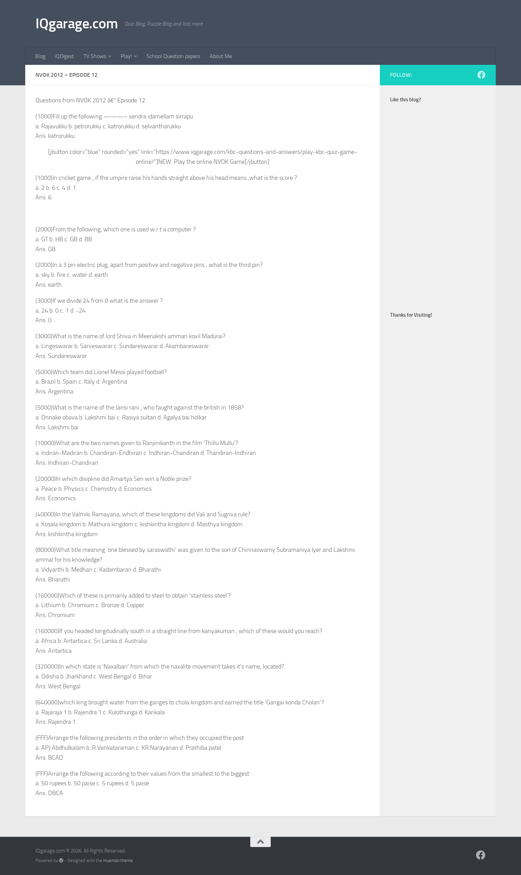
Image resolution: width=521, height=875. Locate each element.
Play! (126, 56)
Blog (40, 56)
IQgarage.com (76, 23)
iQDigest (64, 56)
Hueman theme (118, 860)
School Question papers (173, 56)
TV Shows (95, 56)
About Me (221, 56)
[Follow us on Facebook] (481, 75)
